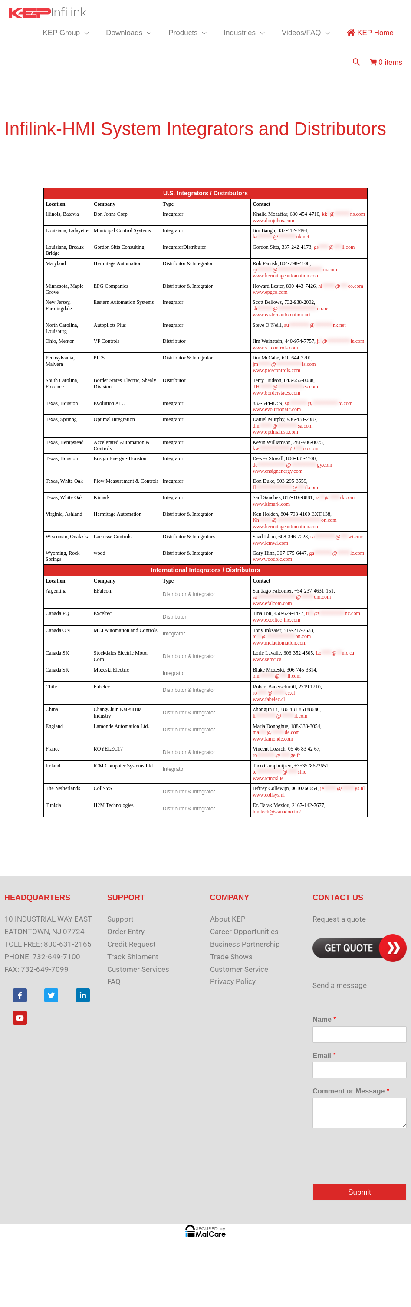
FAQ (114, 981)
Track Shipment (132, 956)
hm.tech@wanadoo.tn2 (277, 812)
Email (323, 1055)
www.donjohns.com (273, 220)
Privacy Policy (233, 981)
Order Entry (126, 931)
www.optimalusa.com (275, 432)
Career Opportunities (244, 931)
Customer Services (138, 969)
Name (324, 1019)
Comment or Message (350, 1091)
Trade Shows (231, 956)
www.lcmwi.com (270, 543)
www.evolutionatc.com (277, 409)
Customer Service (239, 969)
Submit (359, 1192)
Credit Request (131, 944)
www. (286, 276)
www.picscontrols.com (276, 370)
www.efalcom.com (272, 603)
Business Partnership (245, 944)
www (272, 559)
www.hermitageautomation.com (286, 526)
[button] (356, 62)
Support (120, 919)
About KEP (228, 919)
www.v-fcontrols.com (275, 348)
